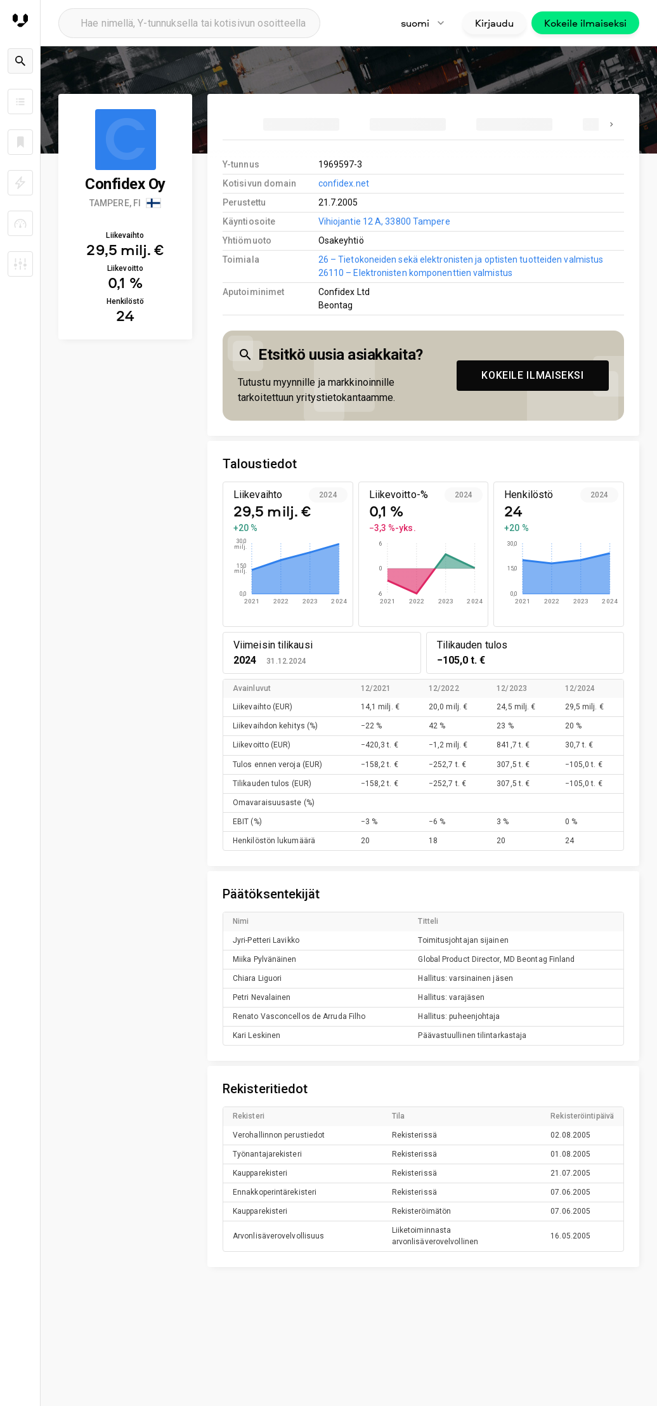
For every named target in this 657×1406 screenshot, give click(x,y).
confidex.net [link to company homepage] (343, 183)
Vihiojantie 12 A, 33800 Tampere (384, 221)
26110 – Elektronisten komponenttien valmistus (415, 273)
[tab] (301, 124)
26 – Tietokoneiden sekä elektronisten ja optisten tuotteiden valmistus (461, 259)
